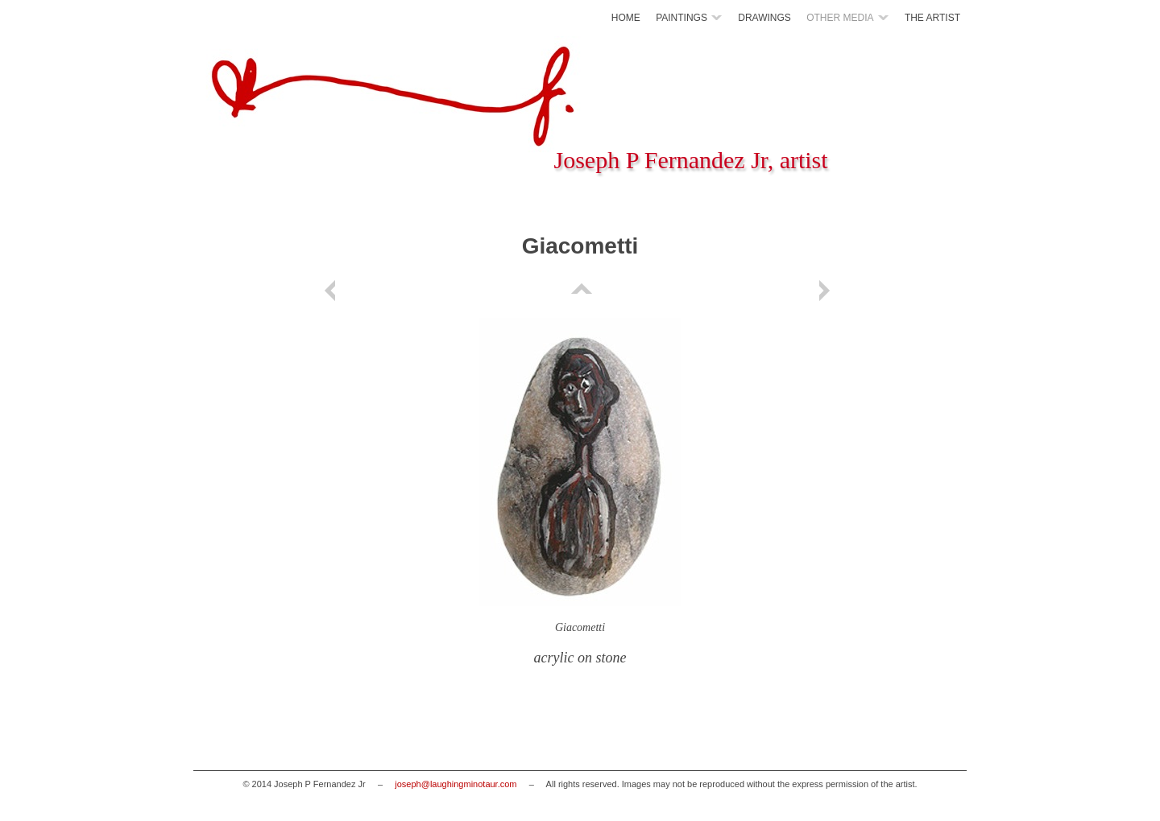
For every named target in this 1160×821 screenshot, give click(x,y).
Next (827, 290)
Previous (332, 290)
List (580, 290)
